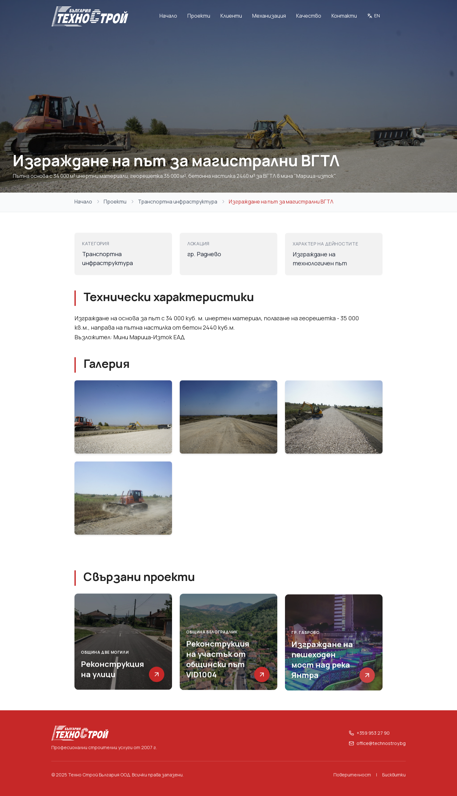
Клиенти (231, 15)
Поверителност (352, 775)
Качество (308, 15)
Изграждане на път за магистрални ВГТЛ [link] (281, 201)
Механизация (269, 15)
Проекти (198, 15)
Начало (168, 15)
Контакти (344, 15)
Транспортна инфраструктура (177, 201)
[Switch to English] (373, 16)
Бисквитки (394, 775)
